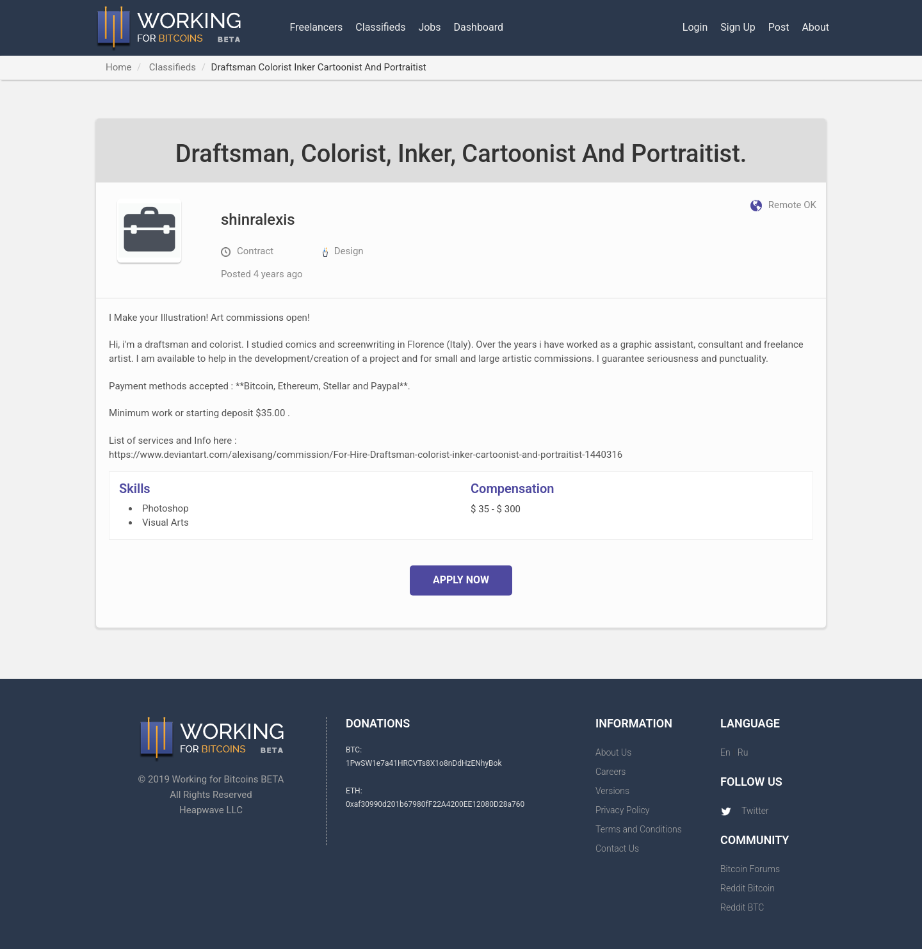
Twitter (744, 811)
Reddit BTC (742, 907)
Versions (612, 791)
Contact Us (617, 848)
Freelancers (316, 27)
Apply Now (461, 580)
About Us (613, 752)
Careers (610, 771)
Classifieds (380, 27)
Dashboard (478, 27)
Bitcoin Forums (750, 869)
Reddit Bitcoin (747, 888)
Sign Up (738, 27)
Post (778, 27)
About (815, 27)
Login (695, 27)
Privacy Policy (622, 810)
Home (118, 67)
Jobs (429, 27)
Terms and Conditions (638, 829)
